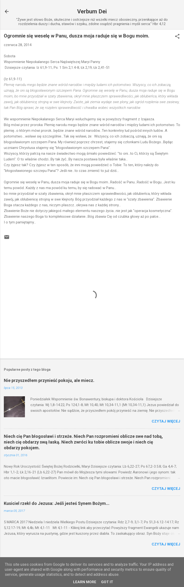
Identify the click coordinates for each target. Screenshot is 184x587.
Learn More (84, 582)
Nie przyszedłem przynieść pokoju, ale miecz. (49, 380)
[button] (177, 36)
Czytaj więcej (166, 421)
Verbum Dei (92, 11)
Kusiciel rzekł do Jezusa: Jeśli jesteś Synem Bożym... (56, 503)
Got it (107, 582)
